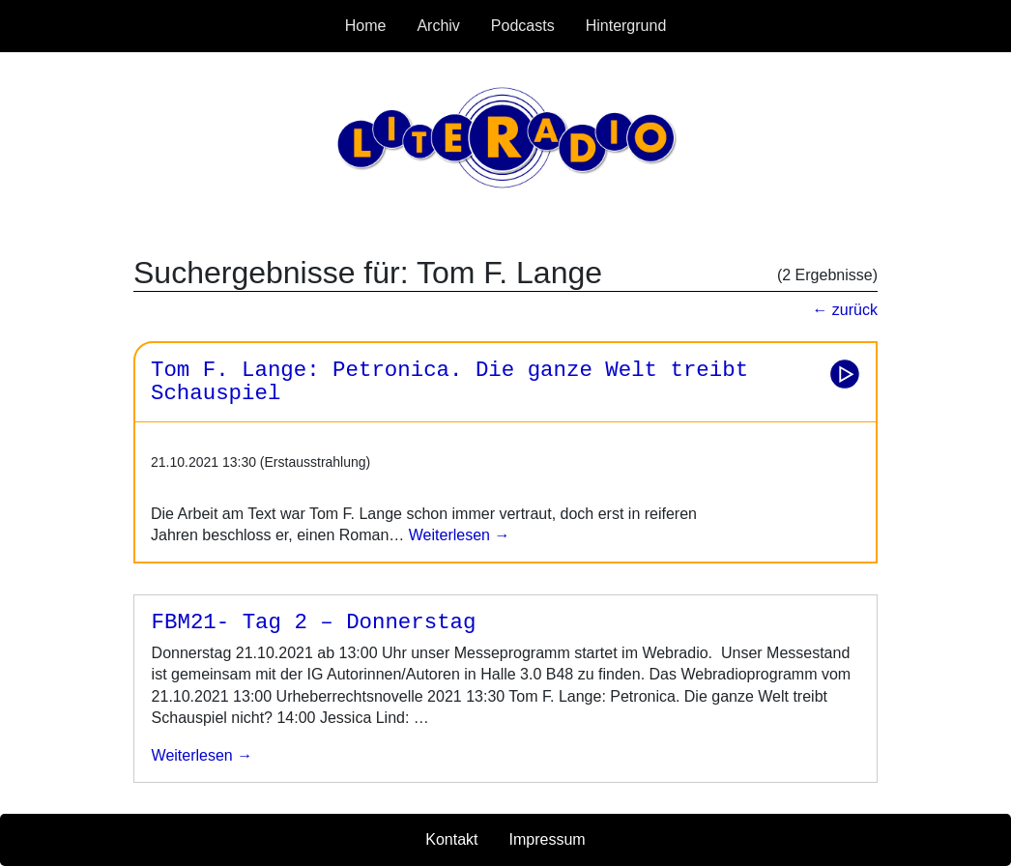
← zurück (845, 310)
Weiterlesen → (456, 535)
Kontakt (451, 839)
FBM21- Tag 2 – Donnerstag (314, 622)
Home (366, 25)
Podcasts (523, 25)
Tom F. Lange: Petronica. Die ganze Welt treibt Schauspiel (449, 382)
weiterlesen (194, 755)
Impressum (547, 839)
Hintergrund (626, 25)
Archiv (438, 25)
